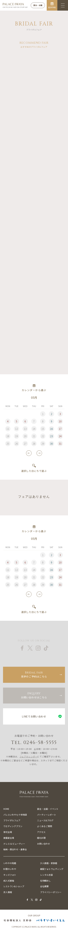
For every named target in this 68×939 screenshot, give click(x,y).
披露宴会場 (8, 837)
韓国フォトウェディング (51, 868)
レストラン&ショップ (13, 886)
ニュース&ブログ (45, 820)
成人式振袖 (8, 880)
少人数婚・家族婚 (48, 863)
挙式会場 (7, 831)
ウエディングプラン (12, 826)
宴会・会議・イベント (47, 808)
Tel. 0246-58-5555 (34, 742)
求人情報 (7, 892)
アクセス (41, 831)
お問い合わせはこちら (34, 695)
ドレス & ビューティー (14, 843)
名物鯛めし (45, 880)
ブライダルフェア (11, 820)
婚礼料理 (41, 837)
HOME (6, 808)
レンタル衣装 (46, 874)
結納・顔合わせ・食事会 (15, 849)
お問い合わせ (43, 843)
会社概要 (44, 886)
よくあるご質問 (44, 826)
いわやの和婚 (9, 863)
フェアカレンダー (28, 756)
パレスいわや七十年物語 (15, 814)
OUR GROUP (34, 915)
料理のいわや (9, 868)
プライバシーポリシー (50, 892)
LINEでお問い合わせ (34, 716)
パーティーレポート (46, 814)
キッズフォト (9, 874)
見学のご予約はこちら (34, 674)
